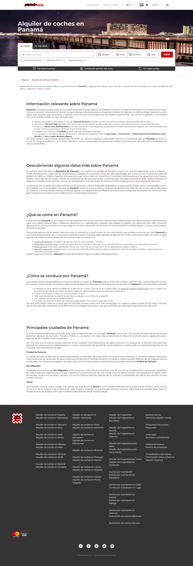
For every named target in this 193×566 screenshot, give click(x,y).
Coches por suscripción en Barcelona (122, 476)
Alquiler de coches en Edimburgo (83, 442)
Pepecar (25, 80)
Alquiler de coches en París (85, 425)
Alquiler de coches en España (50, 415)
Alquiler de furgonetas (120, 415)
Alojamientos (93, 5)
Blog (80, 546)
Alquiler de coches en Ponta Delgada (86, 481)
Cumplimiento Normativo (158, 454)
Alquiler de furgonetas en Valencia (122, 435)
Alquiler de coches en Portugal (87, 457)
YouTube (104, 546)
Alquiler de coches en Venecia (51, 454)
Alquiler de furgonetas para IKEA (123, 444)
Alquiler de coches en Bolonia (50, 464)
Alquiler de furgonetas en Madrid (122, 429)
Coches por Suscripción (120, 472)
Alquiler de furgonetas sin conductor (122, 463)
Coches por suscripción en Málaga (122, 502)
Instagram (112, 546)
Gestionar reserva (111, 5)
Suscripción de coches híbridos (124, 523)
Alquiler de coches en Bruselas (87, 450)
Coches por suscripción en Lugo (125, 487)
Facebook (88, 546)
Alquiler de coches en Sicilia (49, 457)
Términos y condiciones (157, 437)
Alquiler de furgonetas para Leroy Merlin (123, 450)
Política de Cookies (155, 444)
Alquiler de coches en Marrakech (83, 436)
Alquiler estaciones (81, 418)
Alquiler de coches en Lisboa (86, 467)
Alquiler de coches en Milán (49, 447)
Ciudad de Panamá (106, 171)
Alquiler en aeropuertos (84, 415)
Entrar (155, 5)
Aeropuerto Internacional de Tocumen (141, 181)
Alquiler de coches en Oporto (86, 460)
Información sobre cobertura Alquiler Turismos (160, 458)
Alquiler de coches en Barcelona (52, 418)
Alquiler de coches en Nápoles (51, 444)
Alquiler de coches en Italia (49, 434)
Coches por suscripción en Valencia (122, 511)
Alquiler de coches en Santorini (87, 427)
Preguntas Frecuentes (157, 425)
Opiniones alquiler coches (158, 418)
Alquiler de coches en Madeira (87, 470)
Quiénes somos (153, 415)
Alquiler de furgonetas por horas (125, 459)
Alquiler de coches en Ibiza (49, 427)
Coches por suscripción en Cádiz (125, 485)
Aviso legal (151, 434)
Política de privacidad (156, 447)
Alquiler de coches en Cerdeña (51, 467)
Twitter (96, 546)
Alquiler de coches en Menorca (51, 425)
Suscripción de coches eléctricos (125, 516)
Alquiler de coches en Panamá (45, 80)
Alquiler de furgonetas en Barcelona (122, 419)
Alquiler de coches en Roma (50, 437)
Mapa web (151, 427)
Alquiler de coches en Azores (86, 477)
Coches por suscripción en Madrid (122, 496)
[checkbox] (31, 60)
